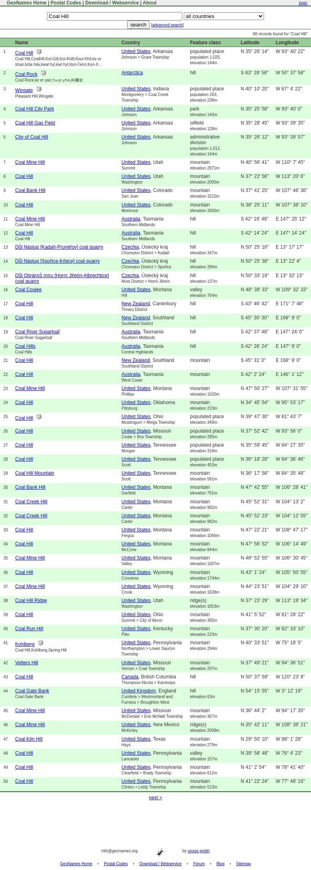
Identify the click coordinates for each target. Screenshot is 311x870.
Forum (199, 864)
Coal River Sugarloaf (37, 332)
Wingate (24, 90)
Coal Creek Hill (31, 501)
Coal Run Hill (29, 628)
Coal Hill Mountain (34, 473)
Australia (131, 219)
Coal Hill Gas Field (35, 123)
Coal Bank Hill (30, 190)
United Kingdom (139, 691)
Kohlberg (25, 644)
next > (155, 798)
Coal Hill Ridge (31, 600)
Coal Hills (25, 346)
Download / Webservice (112, 3)
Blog (220, 864)
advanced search (167, 25)
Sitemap (243, 864)
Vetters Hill (26, 663)
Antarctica (132, 73)
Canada (130, 677)
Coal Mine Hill (30, 162)
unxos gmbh (198, 851)
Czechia (130, 247)
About (150, 3)
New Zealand (136, 303)
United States (136, 51)
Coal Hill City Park (34, 109)
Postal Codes (66, 3)
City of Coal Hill (31, 137)
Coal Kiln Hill (29, 739)
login (303, 3)
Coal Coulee (28, 289)
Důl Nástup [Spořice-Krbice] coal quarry (57, 261)
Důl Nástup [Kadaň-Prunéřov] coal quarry (59, 247)
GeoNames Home (26, 3)
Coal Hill (24, 53)
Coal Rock (26, 74)
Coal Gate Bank (32, 691)
